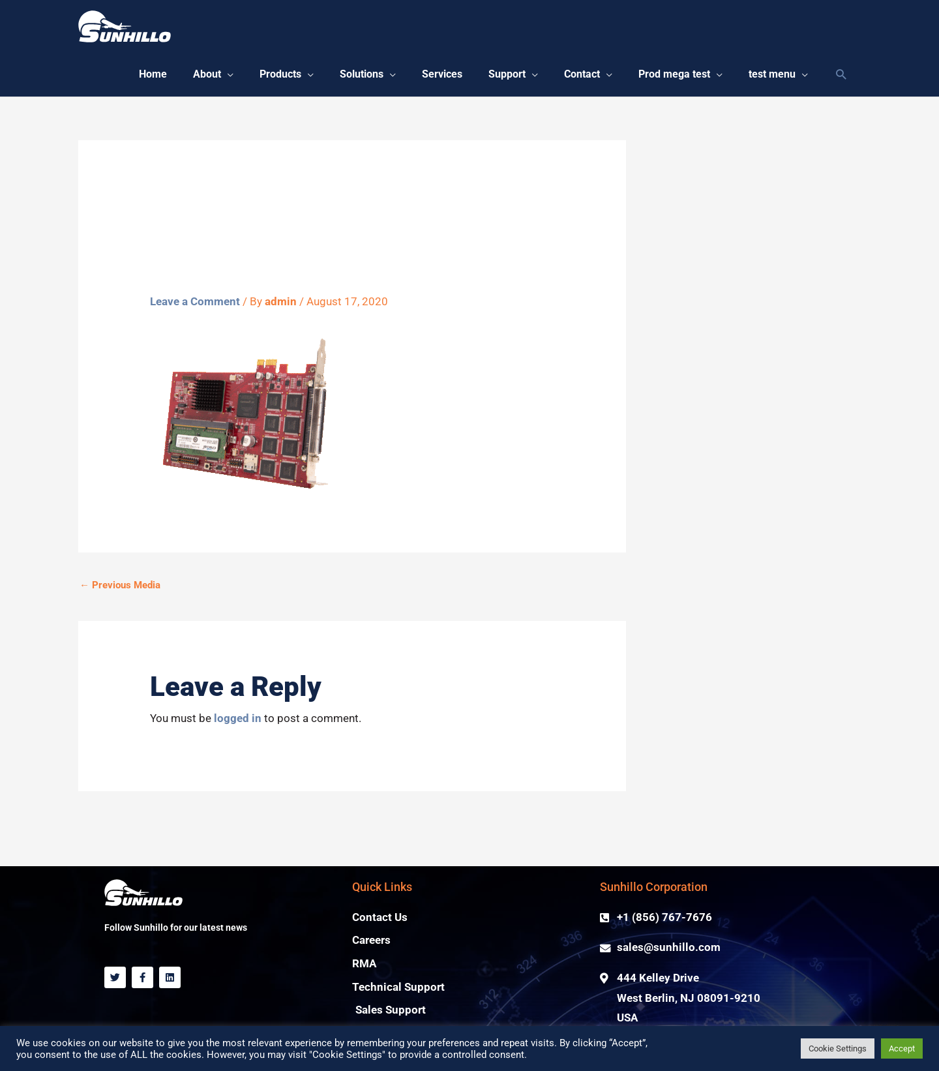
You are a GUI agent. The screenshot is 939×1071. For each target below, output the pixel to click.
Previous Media (120, 585)
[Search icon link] (841, 75)
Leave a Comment (195, 301)
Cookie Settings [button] (838, 1048)
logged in (237, 718)
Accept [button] (902, 1048)
